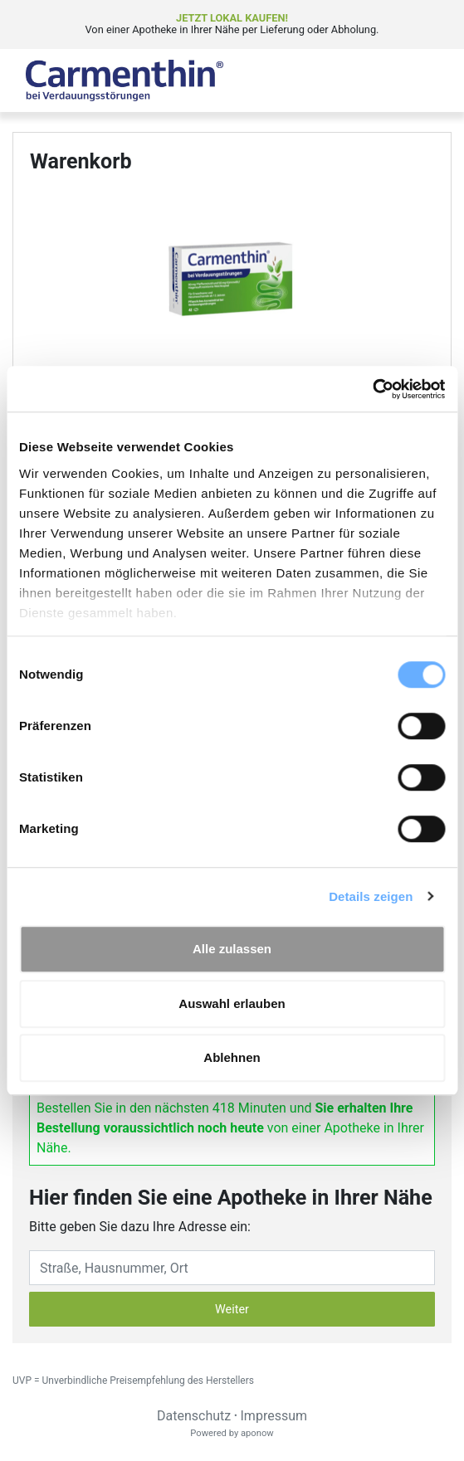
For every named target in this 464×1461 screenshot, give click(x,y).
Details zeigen (371, 896)
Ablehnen (231, 1057)
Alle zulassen (232, 949)
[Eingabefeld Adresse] (232, 1267)
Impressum (274, 1416)
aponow (257, 1433)
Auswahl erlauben (231, 1003)
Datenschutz (194, 1416)
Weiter (232, 1310)
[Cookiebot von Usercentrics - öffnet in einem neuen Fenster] (372, 389)
